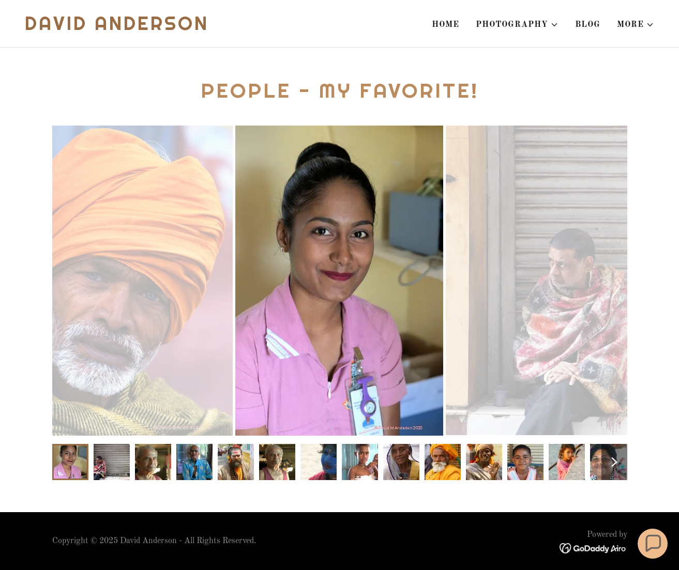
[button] (517, 25)
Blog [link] (587, 25)
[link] (117, 28)
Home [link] (445, 25)
